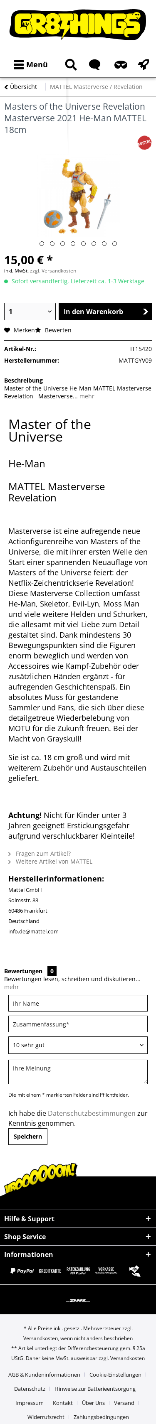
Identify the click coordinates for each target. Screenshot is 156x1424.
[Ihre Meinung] (78, 1072)
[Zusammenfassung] (78, 1024)
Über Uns (93, 1403)
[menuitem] (29, 64)
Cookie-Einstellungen (115, 1374)
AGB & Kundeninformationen (44, 1374)
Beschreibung (23, 380)
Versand (124, 1403)
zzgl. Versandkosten (53, 270)
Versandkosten (40, 1338)
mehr (86, 396)
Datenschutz (29, 1388)
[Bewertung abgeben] (78, 1045)
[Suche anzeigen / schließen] (69, 64)
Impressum (29, 1403)
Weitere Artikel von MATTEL (50, 861)
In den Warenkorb (106, 311)
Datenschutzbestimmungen (92, 1113)
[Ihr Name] (78, 1003)
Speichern (28, 1136)
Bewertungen (23, 971)
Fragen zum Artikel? (39, 853)
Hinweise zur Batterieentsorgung (95, 1388)
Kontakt (63, 1403)
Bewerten (53, 330)
